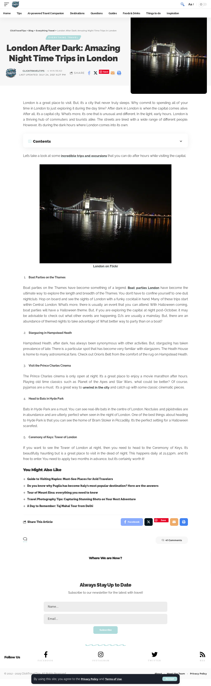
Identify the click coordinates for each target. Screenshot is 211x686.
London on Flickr (105, 272)
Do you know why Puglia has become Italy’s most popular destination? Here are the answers (92, 491)
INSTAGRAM (101, 667)
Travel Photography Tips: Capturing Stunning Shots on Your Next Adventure (81, 504)
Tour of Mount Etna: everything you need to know (62, 498)
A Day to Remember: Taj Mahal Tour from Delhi (60, 511)
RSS (202, 667)
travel (138, 599)
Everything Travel (63, 37)
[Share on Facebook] (89, 73)
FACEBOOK (46, 667)
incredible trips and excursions (89, 156)
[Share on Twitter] (95, 73)
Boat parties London (143, 293)
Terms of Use (116, 679)
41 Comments (169, 546)
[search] (182, 4)
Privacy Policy (90, 679)
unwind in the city (97, 393)
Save (105, 72)
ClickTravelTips (34, 71)
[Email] (113, 73)
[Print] (119, 73)
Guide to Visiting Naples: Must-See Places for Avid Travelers (70, 484)
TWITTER (154, 667)
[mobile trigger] (7, 4)
